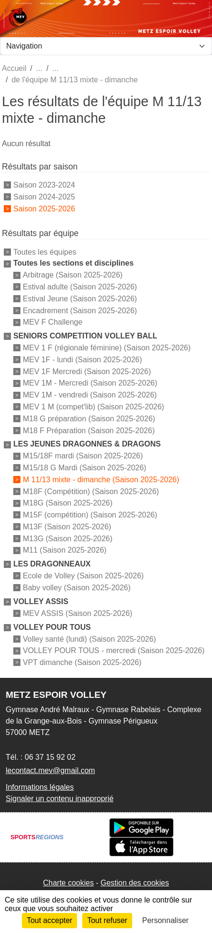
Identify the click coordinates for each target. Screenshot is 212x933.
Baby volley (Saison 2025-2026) (77, 588)
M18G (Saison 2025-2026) (68, 503)
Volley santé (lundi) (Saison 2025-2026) (89, 639)
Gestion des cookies (134, 883)
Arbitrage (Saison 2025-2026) (73, 275)
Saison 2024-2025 (44, 197)
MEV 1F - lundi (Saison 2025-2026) (82, 360)
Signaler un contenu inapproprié (60, 798)
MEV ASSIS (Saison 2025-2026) (77, 613)
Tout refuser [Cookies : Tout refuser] (107, 920)
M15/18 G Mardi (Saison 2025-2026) (84, 468)
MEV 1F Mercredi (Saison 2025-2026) (87, 371)
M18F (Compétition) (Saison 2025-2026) (91, 491)
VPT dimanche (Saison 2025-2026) (82, 662)
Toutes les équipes (45, 252)
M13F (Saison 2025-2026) (67, 527)
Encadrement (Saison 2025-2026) (80, 310)
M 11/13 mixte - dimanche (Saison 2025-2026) (101, 480)
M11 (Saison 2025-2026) (64, 550)
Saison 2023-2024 (44, 185)
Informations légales (40, 787)
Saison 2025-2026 (44, 208)
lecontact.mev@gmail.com (50, 770)
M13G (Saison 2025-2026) (68, 538)
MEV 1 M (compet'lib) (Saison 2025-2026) (93, 407)
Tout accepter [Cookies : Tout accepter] (49, 920)
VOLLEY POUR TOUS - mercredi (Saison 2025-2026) (113, 650)
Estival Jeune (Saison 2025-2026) (80, 299)
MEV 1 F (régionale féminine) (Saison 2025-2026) (107, 348)
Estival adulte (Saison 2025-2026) (80, 287)
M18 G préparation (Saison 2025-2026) (89, 419)
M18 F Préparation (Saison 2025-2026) (89, 430)
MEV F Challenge (52, 322)
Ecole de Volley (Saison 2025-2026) (83, 576)
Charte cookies (68, 883)
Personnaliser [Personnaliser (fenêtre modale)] (165, 920)
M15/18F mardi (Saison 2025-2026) (83, 456)
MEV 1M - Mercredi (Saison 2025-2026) (90, 383)
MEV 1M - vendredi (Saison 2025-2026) (90, 395)
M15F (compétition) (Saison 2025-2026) (90, 515)
